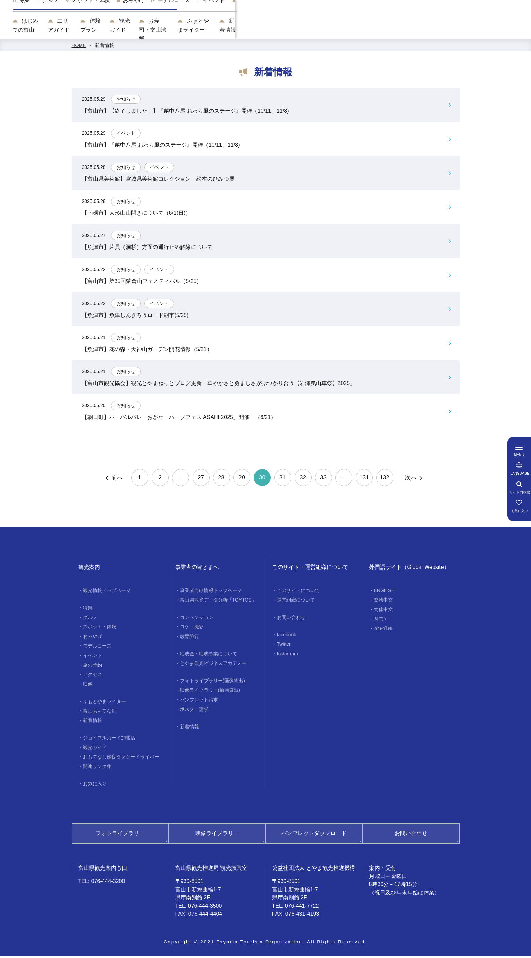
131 (364, 480)
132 (384, 480)
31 (282, 480)
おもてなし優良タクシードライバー (121, 759)
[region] (322, 13)
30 (262, 480)
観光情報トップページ (107, 592)
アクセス (92, 676)
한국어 (381, 621)
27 (201, 480)
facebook (286, 636)
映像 (88, 686)
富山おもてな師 (99, 713)
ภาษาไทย (384, 630)
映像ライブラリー (217, 835)
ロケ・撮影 (192, 629)
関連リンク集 (97, 768)
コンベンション (196, 619)
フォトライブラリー (120, 835)
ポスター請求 (194, 711)
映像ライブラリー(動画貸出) (210, 692)
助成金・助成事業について (208, 655)
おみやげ (92, 638)
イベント (92, 657)
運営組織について (296, 602)
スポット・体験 (99, 629)
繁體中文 (383, 602)
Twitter (284, 646)
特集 (88, 609)
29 (241, 480)
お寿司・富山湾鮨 (337, 31)
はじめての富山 (138, 31)
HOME (79, 47)
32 (303, 480)
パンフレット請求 (199, 701)
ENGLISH (384, 592)
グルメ (90, 619)
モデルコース (97, 648)
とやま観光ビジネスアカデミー (213, 665)
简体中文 (383, 611)
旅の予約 (92, 667)
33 (323, 480)
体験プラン (239, 31)
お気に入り (95, 785)
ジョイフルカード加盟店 (109, 740)
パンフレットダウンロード (314, 835)
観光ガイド (284, 31)
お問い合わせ (291, 619)
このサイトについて (298, 592)
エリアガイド (191, 31)
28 (221, 480)
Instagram (287, 655)
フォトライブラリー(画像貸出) (212, 682)
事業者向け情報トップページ (211, 592)
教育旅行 (189, 638)
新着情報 (454, 31)
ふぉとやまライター (401, 31)
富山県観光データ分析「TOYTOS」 (218, 602)
